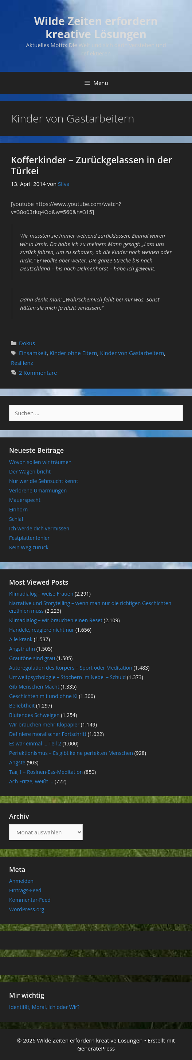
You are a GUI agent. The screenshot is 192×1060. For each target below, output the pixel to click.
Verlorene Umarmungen (38, 490)
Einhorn (18, 509)
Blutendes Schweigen (34, 715)
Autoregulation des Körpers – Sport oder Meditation (70, 667)
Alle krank (20, 639)
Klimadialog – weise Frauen (41, 593)
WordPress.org (26, 909)
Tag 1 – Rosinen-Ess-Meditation (46, 771)
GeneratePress (96, 1048)
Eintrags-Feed (25, 890)
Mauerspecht (24, 499)
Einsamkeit (33, 352)
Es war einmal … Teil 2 (35, 743)
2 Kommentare (38, 372)
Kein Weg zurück (28, 547)
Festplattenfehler (29, 537)
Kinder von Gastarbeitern (132, 352)
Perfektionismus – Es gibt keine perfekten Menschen (71, 752)
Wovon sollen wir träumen (40, 462)
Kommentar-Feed (30, 899)
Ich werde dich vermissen (39, 528)
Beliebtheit (22, 705)
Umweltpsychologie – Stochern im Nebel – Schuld (67, 677)
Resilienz (22, 362)
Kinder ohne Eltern (73, 352)
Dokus (27, 343)
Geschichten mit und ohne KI (43, 696)
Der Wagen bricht (30, 471)
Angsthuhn (22, 648)
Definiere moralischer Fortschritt (47, 733)
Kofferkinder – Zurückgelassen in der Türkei (91, 165)
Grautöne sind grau (32, 658)
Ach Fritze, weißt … (31, 781)
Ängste (17, 762)
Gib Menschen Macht (34, 686)
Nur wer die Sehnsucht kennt (43, 481)
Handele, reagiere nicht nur (41, 629)
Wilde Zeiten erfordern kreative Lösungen (96, 27)
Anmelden (21, 880)
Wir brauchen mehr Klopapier (44, 724)
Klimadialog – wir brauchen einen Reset (55, 620)
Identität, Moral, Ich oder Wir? (44, 1007)
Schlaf (16, 518)
